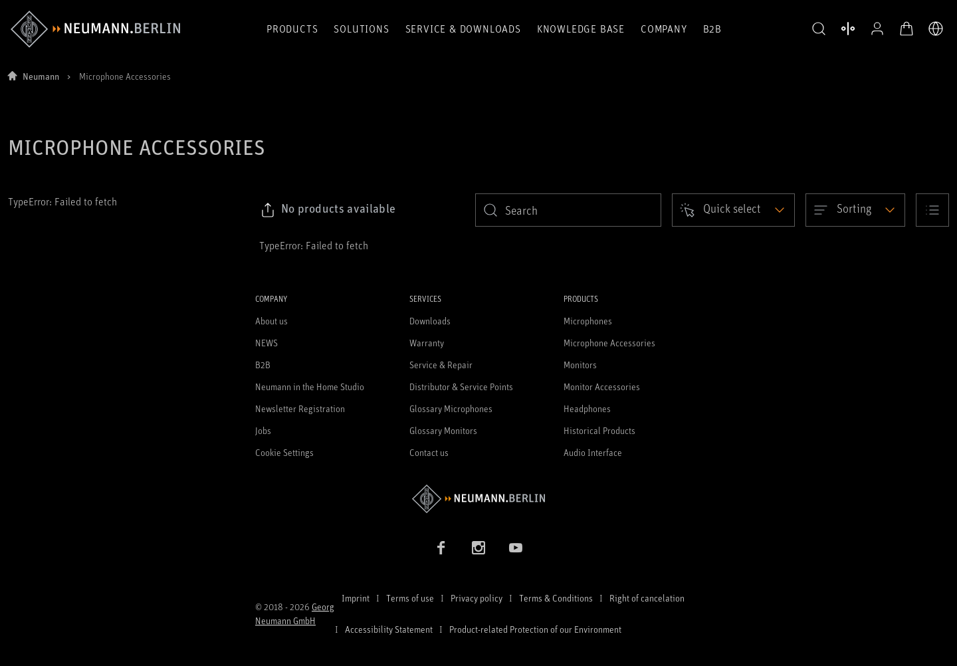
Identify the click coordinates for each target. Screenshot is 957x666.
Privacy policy (476, 598)
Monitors (580, 364)
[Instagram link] (478, 547)
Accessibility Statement (389, 629)
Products (292, 28)
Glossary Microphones (450, 408)
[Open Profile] (877, 28)
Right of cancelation (647, 598)
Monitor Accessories (602, 386)
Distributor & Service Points (461, 386)
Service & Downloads (463, 28)
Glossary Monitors (443, 430)
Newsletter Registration (300, 408)
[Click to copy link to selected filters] (328, 210)
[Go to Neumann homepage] (478, 499)
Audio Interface (593, 452)
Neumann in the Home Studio (309, 386)
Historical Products (599, 430)
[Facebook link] (441, 547)
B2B (712, 28)
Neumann (41, 76)
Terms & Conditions (556, 598)
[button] (818, 29)
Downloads (430, 320)
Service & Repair (441, 364)
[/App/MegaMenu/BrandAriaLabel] (95, 29)
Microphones (588, 320)
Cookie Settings (284, 452)
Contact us (429, 452)
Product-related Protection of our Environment (535, 629)
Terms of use (410, 598)
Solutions (361, 28)
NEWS (266, 342)
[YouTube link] (515, 547)
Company (664, 28)
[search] (568, 210)
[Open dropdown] (733, 210)
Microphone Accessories (609, 342)
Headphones (587, 408)
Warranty (426, 342)
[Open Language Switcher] (935, 28)
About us (271, 320)
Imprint (356, 598)
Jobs (263, 430)
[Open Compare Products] (848, 28)
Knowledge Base (581, 28)
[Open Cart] (906, 28)
